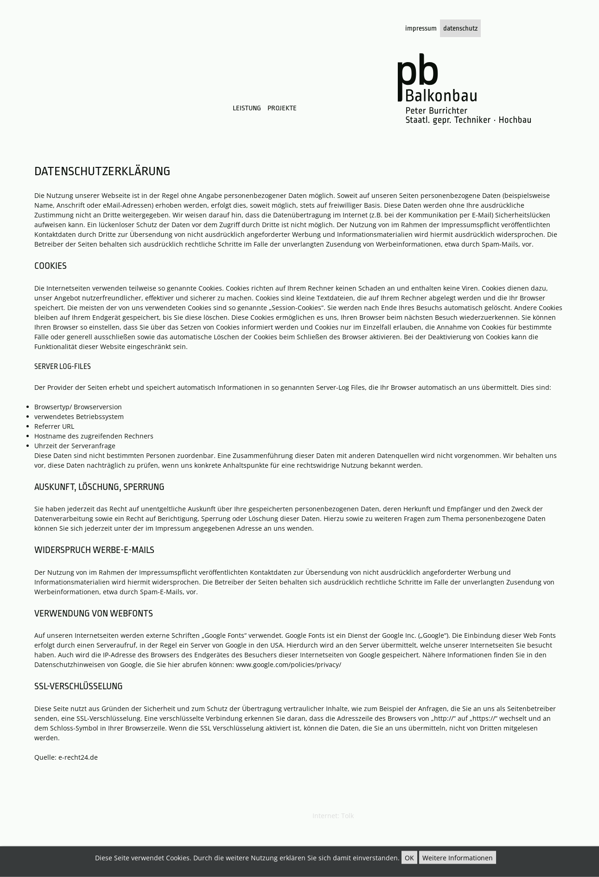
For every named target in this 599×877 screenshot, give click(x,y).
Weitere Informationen (457, 857)
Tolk (347, 815)
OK (409, 857)
